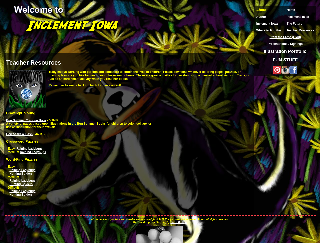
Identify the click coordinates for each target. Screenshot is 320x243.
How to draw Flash (19, 134)
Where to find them (270, 30)
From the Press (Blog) (285, 37)
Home (291, 10)
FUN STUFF (285, 59)
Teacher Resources (300, 30)
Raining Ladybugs (29, 148)
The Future (294, 23)
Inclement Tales (298, 17)
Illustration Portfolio (285, 51)
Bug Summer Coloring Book (26, 120)
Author (261, 17)
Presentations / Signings (285, 44)
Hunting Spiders (21, 173)
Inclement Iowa (267, 23)
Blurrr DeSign (178, 222)
